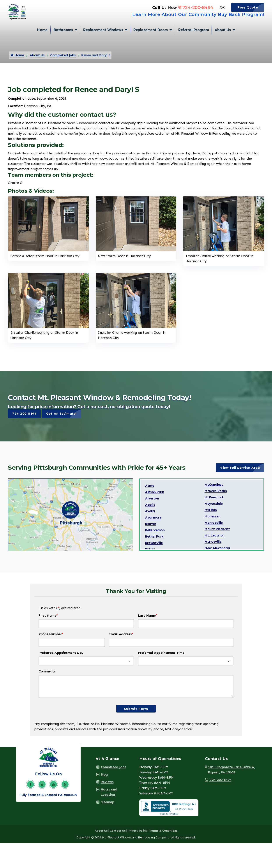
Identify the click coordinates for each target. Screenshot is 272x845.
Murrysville (213, 544)
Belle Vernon (154, 533)
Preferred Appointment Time (161, 655)
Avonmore (153, 520)
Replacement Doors (150, 38)
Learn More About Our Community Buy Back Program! (198, 20)
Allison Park (154, 494)
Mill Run (211, 512)
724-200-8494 (195, 13)
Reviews (106, 784)
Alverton (152, 501)
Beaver (150, 526)
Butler (149, 552)
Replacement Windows (103, 38)
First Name (48, 618)
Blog (103, 776)
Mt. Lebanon (214, 538)
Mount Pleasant (217, 531)
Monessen (212, 519)
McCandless (214, 487)
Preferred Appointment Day (61, 655)
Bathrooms (63, 38)
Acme (149, 488)
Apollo (150, 507)
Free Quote (251, 13)
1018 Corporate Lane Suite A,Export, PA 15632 (231, 771)
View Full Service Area (242, 470)
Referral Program (193, 38)
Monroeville (214, 525)
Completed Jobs (63, 57)
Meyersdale (214, 506)
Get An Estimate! (64, 416)
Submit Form (136, 711)
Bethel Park (154, 539)
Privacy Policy (137, 833)
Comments (47, 674)
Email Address (121, 637)
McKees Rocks (216, 493)
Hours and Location (115, 791)
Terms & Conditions (163, 833)
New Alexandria (217, 551)
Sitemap (106, 799)
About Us (223, 38)
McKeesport (214, 500)
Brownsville (154, 545)
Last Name (147, 618)
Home (42, 38)
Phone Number (51, 637)
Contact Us (117, 833)
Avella (150, 514)
